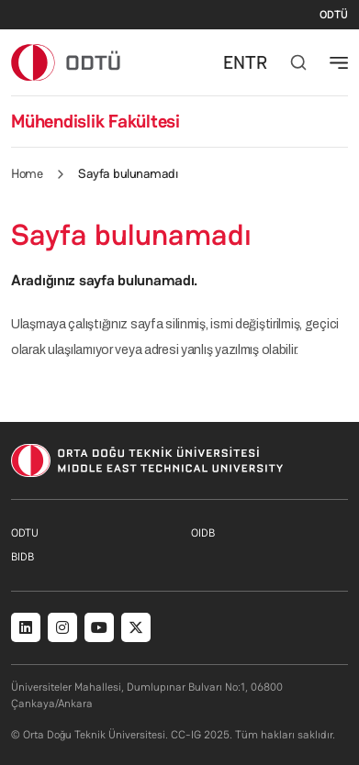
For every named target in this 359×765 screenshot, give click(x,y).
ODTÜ (334, 14)
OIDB (203, 533)
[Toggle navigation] (339, 62)
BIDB (22, 556)
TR (256, 62)
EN (234, 62)
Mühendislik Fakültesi (95, 121)
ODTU (25, 533)
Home (26, 173)
